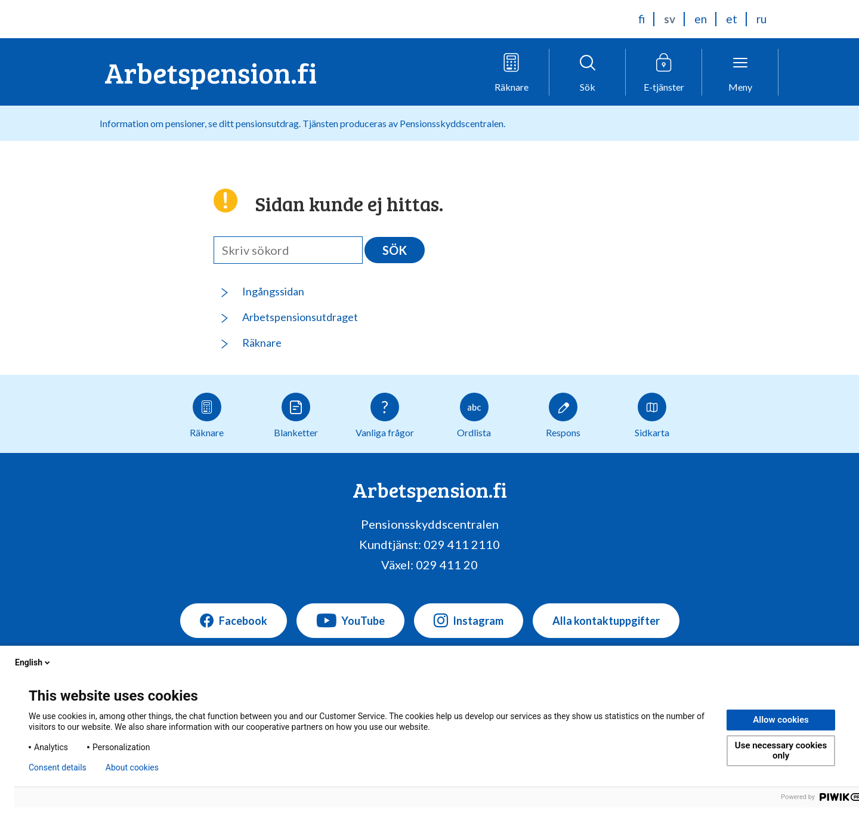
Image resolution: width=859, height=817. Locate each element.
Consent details (57, 767)
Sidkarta (652, 415)
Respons (563, 415)
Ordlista (474, 415)
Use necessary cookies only (781, 750)
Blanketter (296, 415)
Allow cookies (781, 719)
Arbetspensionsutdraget (300, 316)
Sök (394, 250)
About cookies (132, 767)
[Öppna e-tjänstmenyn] (664, 72)
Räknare (262, 342)
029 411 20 (447, 564)
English (33, 662)
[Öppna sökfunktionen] (587, 72)
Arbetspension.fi (210, 72)
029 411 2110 (462, 544)
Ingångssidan (273, 291)
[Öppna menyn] (740, 72)
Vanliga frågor (385, 415)
